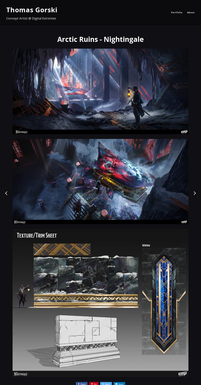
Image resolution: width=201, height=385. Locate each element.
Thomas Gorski (31, 9)
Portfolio (176, 12)
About (191, 12)
